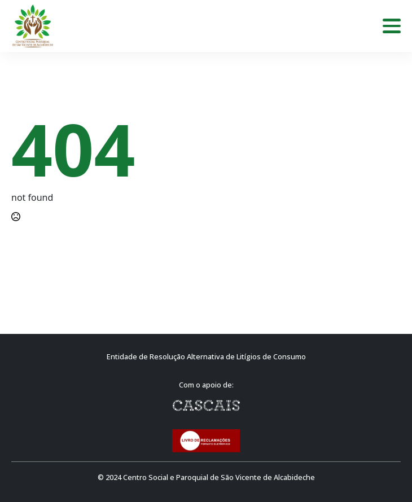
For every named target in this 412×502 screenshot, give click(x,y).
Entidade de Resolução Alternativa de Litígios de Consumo (206, 357)
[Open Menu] (392, 26)
